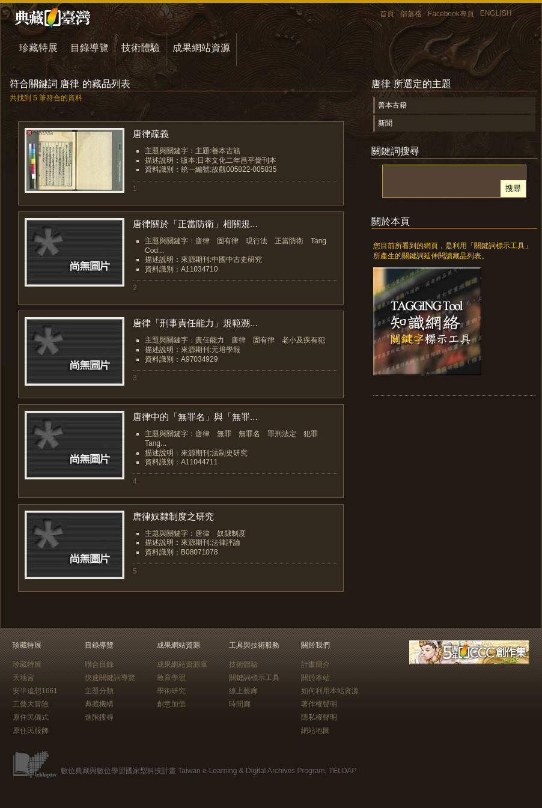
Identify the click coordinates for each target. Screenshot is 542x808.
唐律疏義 (151, 134)
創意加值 (171, 704)
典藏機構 (99, 704)
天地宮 (23, 677)
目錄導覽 (89, 48)
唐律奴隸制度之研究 (173, 516)
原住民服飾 (31, 730)
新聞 (385, 123)
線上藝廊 (243, 691)
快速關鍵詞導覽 (110, 677)
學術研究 (171, 691)
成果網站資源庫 (182, 664)
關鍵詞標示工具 (254, 677)
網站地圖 (315, 730)
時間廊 (240, 704)
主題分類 (99, 691)
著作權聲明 (319, 704)
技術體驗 (140, 48)
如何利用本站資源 (330, 691)
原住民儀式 (31, 717)
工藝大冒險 (31, 704)
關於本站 (315, 677)
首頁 (387, 14)
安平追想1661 (35, 691)
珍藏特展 (38, 48)
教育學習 (171, 677)
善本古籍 (392, 105)
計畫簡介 (315, 664)
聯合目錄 (99, 664)
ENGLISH (496, 13)
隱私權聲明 (319, 717)
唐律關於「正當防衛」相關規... (195, 224)
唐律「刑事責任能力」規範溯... (195, 323)
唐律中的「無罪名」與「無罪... (195, 417)
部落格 (411, 14)
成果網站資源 (201, 48)
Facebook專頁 (451, 14)
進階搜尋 (99, 717)
